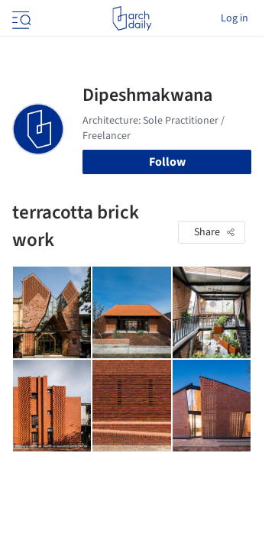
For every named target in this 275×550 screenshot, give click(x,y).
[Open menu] (20, 18)
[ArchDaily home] (131, 18)
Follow (167, 162)
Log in (234, 18)
